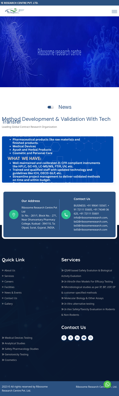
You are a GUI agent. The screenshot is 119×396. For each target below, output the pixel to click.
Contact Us (10, 298)
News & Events (13, 292)
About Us (9, 270)
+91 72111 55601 (89, 213)
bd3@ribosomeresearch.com (90, 225)
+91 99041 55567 (96, 205)
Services (9, 276)
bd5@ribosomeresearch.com (90, 229)
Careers (8, 281)
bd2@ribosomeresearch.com (90, 221)
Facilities (9, 287)
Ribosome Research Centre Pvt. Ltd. (96, 386)
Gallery (8, 303)
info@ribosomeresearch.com (90, 217)
